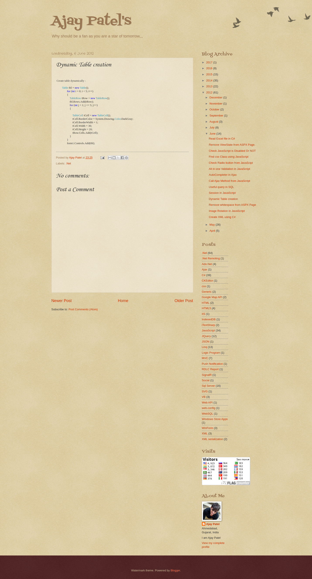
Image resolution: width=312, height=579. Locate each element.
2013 (209, 86)
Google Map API (212, 297)
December (216, 97)
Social (206, 380)
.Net (68, 163)
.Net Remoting (211, 258)
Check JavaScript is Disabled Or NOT (232, 150)
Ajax (204, 269)
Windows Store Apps (215, 419)
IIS (203, 314)
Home (123, 301)
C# (203, 275)
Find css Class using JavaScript (229, 156)
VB (204, 396)
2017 (209, 62)
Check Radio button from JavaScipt (231, 162)
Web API (207, 402)
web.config (208, 408)
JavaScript (208, 330)
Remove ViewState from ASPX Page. (232, 144)
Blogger (175, 570)
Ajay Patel (213, 524)
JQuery (206, 336)
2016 (209, 68)
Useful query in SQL (221, 187)
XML (205, 433)
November (216, 103)
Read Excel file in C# (222, 138)
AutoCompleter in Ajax (223, 174)
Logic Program (211, 352)
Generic (207, 291)
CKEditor (207, 280)
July (212, 127)
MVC (205, 358)
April (213, 230)
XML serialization (212, 439)
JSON (205, 341)
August (214, 121)
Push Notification (212, 363)
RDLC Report (210, 369)
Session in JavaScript (222, 192)
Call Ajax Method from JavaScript (229, 180)
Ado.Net (207, 264)
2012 (209, 92)
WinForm (207, 428)
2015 (209, 74)
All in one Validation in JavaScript (229, 168)
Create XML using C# (222, 217)
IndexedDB (209, 319)
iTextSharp (208, 325)
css (204, 286)
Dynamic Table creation (223, 199)
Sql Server (208, 385)
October (215, 109)
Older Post (183, 301)
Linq (204, 347)
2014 (209, 80)
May (213, 224)
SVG (205, 391)
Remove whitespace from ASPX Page (232, 204)
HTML (206, 302)
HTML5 (206, 308)
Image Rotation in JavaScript (227, 211)
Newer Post (61, 301)
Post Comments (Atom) (83, 309)
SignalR (207, 374)
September (217, 115)
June (213, 133)
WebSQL (207, 413)
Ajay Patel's (91, 21)
